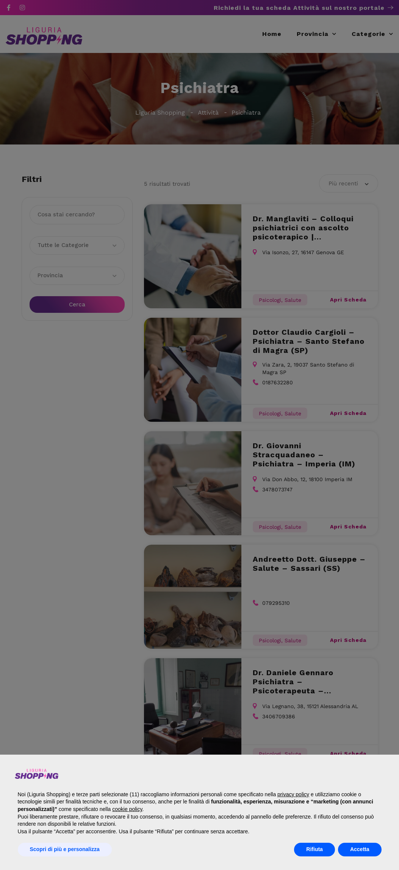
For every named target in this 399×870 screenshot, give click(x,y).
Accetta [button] (359, 849)
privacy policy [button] (293, 794)
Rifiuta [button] (314, 849)
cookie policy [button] (127, 809)
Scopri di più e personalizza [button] (65, 849)
